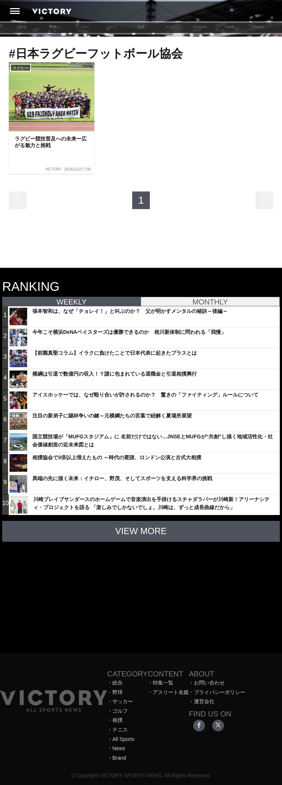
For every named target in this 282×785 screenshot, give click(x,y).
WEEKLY (72, 302)
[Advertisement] (141, 593)
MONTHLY (210, 302)
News (229, 27)
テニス (171, 27)
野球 (53, 27)
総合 (23, 27)
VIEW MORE (141, 531)
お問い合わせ (209, 683)
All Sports (199, 27)
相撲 (141, 27)
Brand (258, 27)
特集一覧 (163, 683)
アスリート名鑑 (171, 692)
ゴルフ (112, 27)
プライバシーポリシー (219, 692)
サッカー (82, 27)
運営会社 (204, 701)
